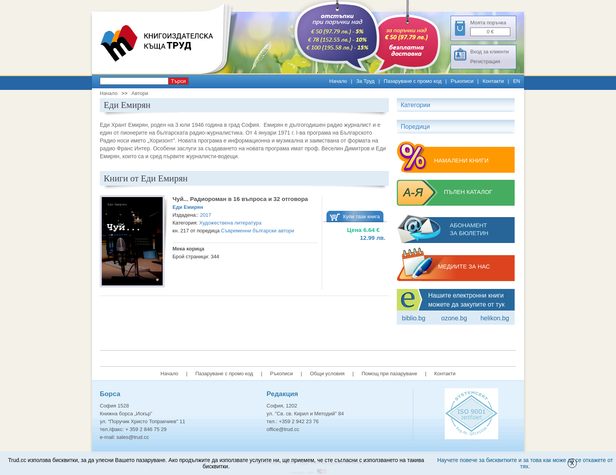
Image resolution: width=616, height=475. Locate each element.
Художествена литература (230, 223)
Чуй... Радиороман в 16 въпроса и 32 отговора (240, 198)
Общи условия (327, 373)
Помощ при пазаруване (389, 373)
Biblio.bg (413, 318)
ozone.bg (454, 318)
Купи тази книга (361, 216)
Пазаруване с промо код (413, 81)
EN (516, 81)
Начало (338, 81)
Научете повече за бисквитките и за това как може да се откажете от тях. (525, 463)
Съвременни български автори (257, 231)
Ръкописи (462, 81)
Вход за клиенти (489, 52)
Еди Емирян (187, 207)
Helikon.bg (494, 318)
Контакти (493, 81)
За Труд (365, 81)
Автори (139, 93)
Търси (178, 81)
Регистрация (485, 61)
